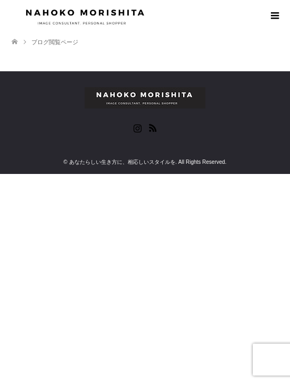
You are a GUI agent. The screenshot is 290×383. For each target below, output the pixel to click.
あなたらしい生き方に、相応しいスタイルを (122, 162)
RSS (153, 127)
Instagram (137, 127)
